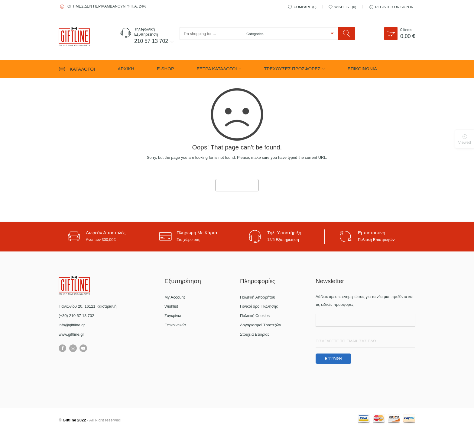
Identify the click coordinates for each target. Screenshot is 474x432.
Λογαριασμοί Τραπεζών (260, 325)
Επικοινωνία (175, 325)
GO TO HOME (237, 185)
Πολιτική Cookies (255, 315)
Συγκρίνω (172, 315)
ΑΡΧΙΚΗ (126, 68)
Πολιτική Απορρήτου (257, 297)
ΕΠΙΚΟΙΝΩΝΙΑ (362, 68)
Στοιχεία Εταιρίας (254, 334)
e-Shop (165, 68)
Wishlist (171, 306)
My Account (174, 297)
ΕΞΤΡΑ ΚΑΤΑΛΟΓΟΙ (217, 68)
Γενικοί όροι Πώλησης (259, 306)
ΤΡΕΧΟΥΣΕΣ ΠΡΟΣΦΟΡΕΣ (292, 68)
